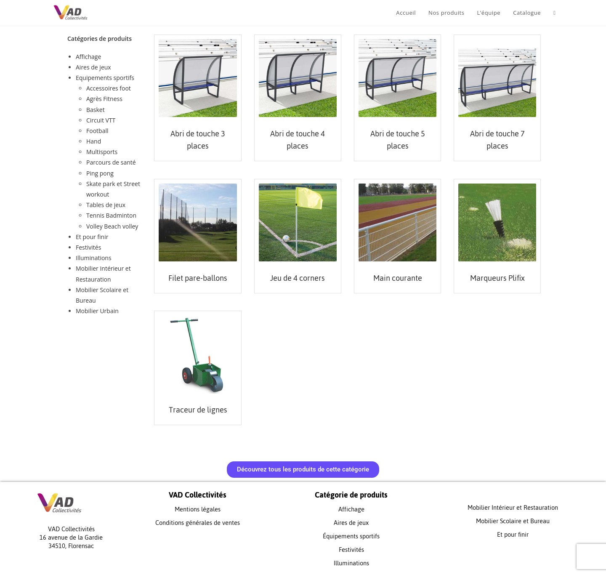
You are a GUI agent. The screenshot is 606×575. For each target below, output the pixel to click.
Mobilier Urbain (97, 311)
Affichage (88, 57)
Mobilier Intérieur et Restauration (513, 507)
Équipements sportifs (351, 536)
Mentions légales (198, 509)
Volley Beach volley (112, 226)
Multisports (101, 152)
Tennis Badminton (111, 215)
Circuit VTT (100, 120)
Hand (93, 141)
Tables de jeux (105, 205)
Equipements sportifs (105, 78)
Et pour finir (92, 237)
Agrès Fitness (104, 99)
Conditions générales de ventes (197, 522)
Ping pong (100, 173)
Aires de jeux (93, 67)
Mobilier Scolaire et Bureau (513, 521)
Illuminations (94, 258)
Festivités (88, 247)
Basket (95, 110)
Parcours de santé (111, 162)
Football (97, 131)
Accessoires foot (108, 88)
